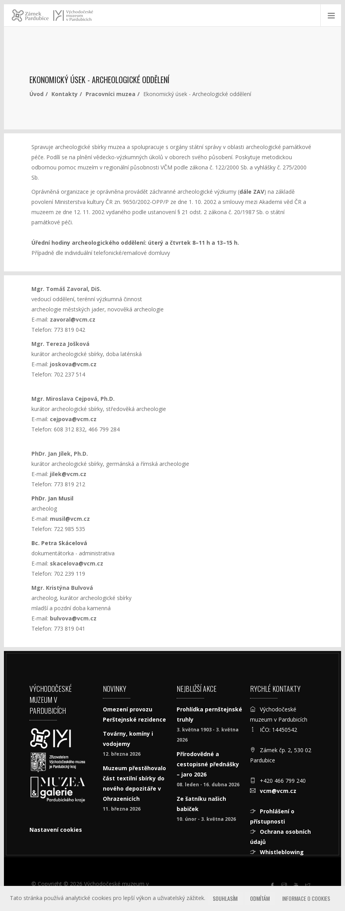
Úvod (36, 94)
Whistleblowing (282, 852)
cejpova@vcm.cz (73, 419)
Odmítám (260, 898)
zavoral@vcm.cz (72, 319)
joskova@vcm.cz (73, 364)
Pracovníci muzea (110, 94)
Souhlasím (225, 898)
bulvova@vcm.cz (73, 618)
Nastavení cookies (55, 829)
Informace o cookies (306, 898)
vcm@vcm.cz (278, 791)
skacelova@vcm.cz (76, 563)
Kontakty (64, 94)
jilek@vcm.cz (68, 474)
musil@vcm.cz (70, 518)
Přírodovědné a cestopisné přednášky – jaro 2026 (208, 764)
